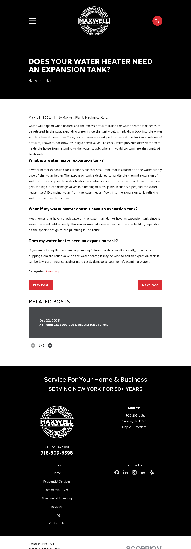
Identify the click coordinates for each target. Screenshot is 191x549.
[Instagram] (134, 472)
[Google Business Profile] (143, 472)
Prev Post (40, 285)
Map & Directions (134, 427)
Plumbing (52, 271)
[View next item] (50, 345)
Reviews (56, 507)
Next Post (150, 285)
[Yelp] (152, 472)
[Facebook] (116, 472)
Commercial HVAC (57, 490)
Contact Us (56, 523)
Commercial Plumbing (57, 498)
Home (57, 473)
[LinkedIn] (125, 472)
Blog (57, 515)
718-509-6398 (57, 453)
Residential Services (56, 481)
